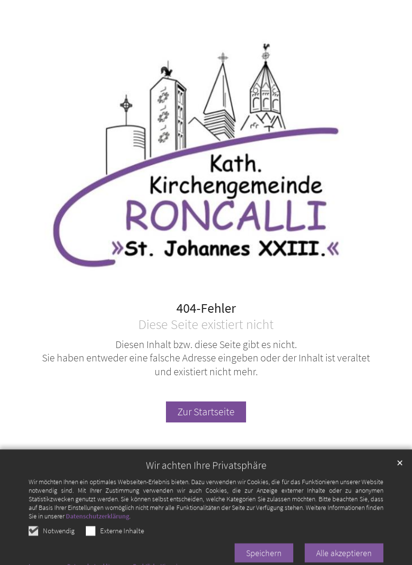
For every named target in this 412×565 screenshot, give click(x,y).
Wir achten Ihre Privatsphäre (206, 479)
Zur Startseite (206, 411)
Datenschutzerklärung (97, 530)
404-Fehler (206, 308)
